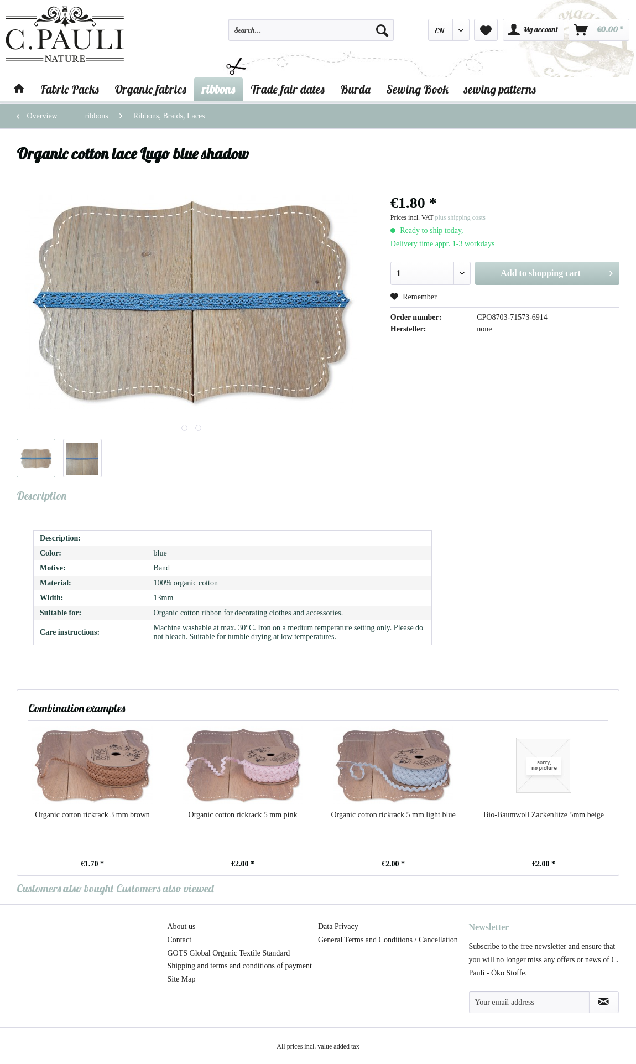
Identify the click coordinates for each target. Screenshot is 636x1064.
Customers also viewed (165, 888)
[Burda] (355, 89)
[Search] (382, 30)
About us (182, 926)
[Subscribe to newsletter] (604, 1002)
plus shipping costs (460, 217)
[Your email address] (529, 1002)
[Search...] (311, 30)
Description (41, 495)
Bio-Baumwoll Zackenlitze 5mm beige (543, 815)
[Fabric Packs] (70, 89)
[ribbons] (218, 89)
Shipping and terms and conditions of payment (240, 966)
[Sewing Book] (417, 89)
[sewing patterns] (500, 89)
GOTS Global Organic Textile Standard (229, 953)
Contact (180, 940)
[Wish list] (486, 30)
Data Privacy (338, 926)
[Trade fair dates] (287, 89)
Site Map (182, 979)
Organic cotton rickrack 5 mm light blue (393, 815)
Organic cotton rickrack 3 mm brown (92, 815)
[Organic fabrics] (150, 89)
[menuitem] (311, 35)
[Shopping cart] (599, 30)
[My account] (533, 30)
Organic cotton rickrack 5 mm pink (243, 815)
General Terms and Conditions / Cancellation (388, 940)
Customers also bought (65, 888)
